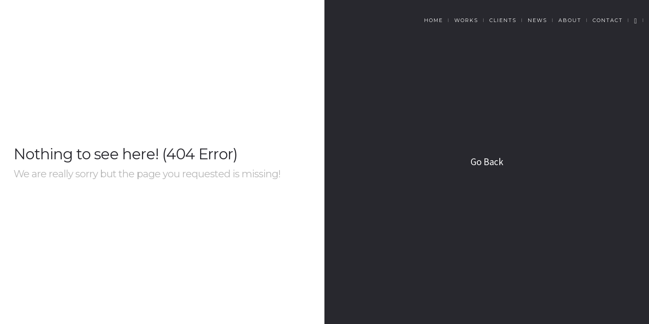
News (537, 20)
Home (433, 20)
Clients (502, 20)
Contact (608, 20)
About (569, 20)
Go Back (487, 162)
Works (466, 20)
